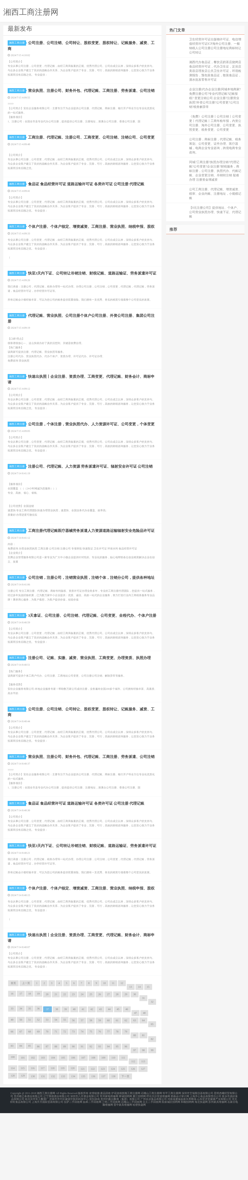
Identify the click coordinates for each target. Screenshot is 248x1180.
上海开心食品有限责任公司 (205, 1164)
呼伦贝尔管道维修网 (158, 1164)
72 (64, 1100)
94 (108, 1114)
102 (33, 1126)
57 (82, 1088)
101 (23, 1126)
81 (143, 1103)
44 (109, 1077)
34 (20, 1076)
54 (56, 1088)
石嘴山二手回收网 (131, 1169)
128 (13, 1144)
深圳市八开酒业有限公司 (84, 1164)
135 (83, 1144)
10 (104, 1051)
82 (152, 1107)
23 (73, 1062)
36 (38, 1076)
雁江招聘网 (139, 1164)
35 (29, 1076)
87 (47, 1114)
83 (12, 1114)
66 (12, 1100)
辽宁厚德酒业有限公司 (56, 1164)
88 (56, 1114)
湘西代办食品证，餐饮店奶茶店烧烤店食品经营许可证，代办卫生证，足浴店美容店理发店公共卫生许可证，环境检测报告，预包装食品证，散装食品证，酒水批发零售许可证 (215, 71)
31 (143, 1066)
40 (74, 1077)
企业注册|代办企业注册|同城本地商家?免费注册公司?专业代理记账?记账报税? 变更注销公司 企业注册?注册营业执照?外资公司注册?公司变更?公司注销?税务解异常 (215, 98)
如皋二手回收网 (92, 1169)
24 (82, 1062)
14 (139, 1055)
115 (23, 1136)
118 (53, 1136)
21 (56, 1062)
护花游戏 (116, 1161)
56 (73, 1088)
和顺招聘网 (187, 1169)
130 (33, 1144)
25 (91, 1062)
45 (118, 1077)
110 (113, 1126)
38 (56, 1077)
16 (12, 1062)
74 (82, 1100)
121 (82, 1137)
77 (108, 1100)
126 (133, 1137)
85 (29, 1114)
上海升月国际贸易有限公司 (47, 1169)
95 (117, 1114)
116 (33, 1136)
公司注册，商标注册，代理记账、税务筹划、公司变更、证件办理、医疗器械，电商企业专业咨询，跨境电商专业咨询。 (215, 146)
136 (93, 1144)
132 (53, 1144)
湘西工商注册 (17, 42)
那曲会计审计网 (180, 1164)
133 (63, 1144)
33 (12, 1076)
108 (93, 1126)
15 (148, 1055)
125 (123, 1137)
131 (43, 1144)
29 (126, 1062)
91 (82, 1114)
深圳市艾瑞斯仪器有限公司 (197, 1161)
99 (152, 1118)
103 (43, 1126)
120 (72, 1136)
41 (83, 1077)
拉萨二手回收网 (73, 1169)
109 (103, 1126)
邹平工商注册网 (172, 1161)
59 (99, 1088)
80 (134, 1103)
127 (143, 1137)
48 (144, 1081)
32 (152, 1070)
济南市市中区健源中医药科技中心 (69, 1166)
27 (108, 1062)
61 (117, 1088)
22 (64, 1062)
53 (47, 1088)
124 (113, 1137)
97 (134, 1118)
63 (134, 1088)
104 (53, 1126)
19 (38, 1062)
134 (73, 1144)
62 (126, 1088)
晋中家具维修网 (123, 1172)
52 (38, 1088)
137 (103, 1144)
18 (29, 1062)
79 (126, 1100)
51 (29, 1088)
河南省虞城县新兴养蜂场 (181, 1166)
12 (122, 1051)
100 (13, 1125)
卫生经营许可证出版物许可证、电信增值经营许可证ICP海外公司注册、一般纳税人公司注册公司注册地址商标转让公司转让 (215, 46)
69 (38, 1100)
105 (63, 1126)
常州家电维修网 (109, 1164)
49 (12, 1088)
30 (134, 1062)
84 (20, 1114)
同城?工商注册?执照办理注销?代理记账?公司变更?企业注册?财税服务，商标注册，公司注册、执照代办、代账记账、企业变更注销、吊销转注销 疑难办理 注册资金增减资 (215, 170)
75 (91, 1100)
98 (143, 1118)
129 (23, 1144)
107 (83, 1126)
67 (20, 1100)
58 (91, 1088)
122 (93, 1137)
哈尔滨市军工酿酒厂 (37, 1166)
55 (64, 1088)
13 (130, 1055)
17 (20, 1062)
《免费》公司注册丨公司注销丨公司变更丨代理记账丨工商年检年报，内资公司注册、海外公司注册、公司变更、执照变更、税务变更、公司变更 (215, 123)
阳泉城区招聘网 (171, 1169)
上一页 (26, 1051)
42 (91, 1077)
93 (99, 1114)
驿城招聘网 (125, 1164)
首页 (13, 1051)
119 (63, 1136)
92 (91, 1114)
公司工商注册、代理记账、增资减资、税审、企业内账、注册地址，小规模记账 (215, 194)
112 (133, 1129)
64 (143, 1088)
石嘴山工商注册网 (151, 1161)
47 (135, 1081)
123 (103, 1137)
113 (143, 1129)
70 (47, 1100)
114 (13, 1136)
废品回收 (105, 1161)
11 (113, 1051)
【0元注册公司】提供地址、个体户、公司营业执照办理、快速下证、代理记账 (215, 212)
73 (73, 1100)
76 (99, 1100)
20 (47, 1062)
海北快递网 (201, 1169)
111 (123, 1126)
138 (113, 1144)
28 (117, 1062)
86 (38, 1114)
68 (29, 1100)
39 (65, 1077)
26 (99, 1062)
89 (64, 1114)
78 (117, 1100)
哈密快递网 (139, 1172)
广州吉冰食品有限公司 (154, 1166)
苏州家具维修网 (217, 1169)
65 (152, 1092)
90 (73, 1114)
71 (56, 1100)
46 (126, 1077)
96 (126, 1114)
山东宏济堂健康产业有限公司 (214, 1166)
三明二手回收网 (111, 1169)
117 (43, 1136)
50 (20, 1088)
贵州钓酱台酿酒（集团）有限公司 (120, 1166)
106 (73, 1126)
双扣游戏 (94, 1166)
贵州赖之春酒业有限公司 (28, 1164)
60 (108, 1088)
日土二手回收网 (152, 1169)
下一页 (125, 1144)
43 (100, 1077)
